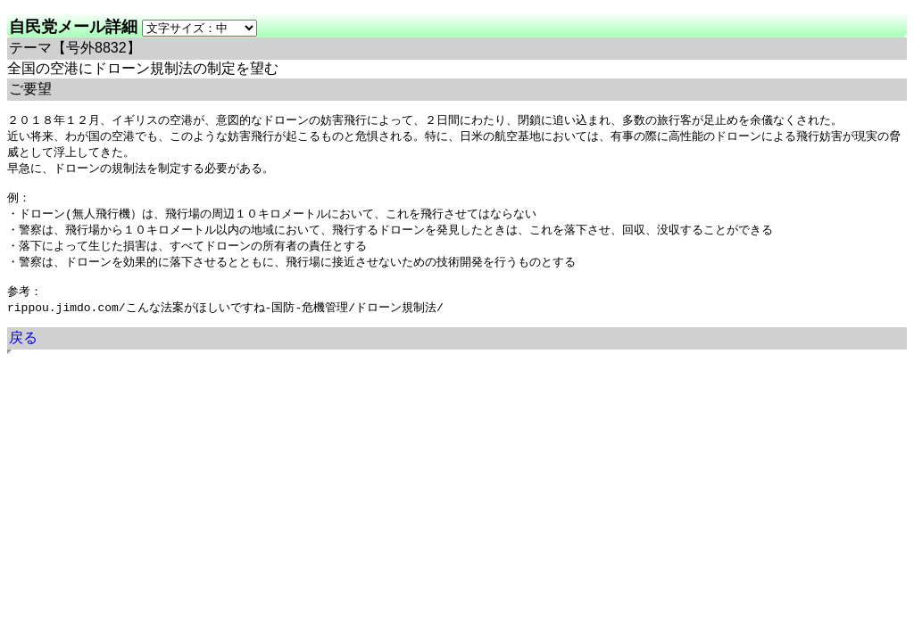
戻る (23, 352)
